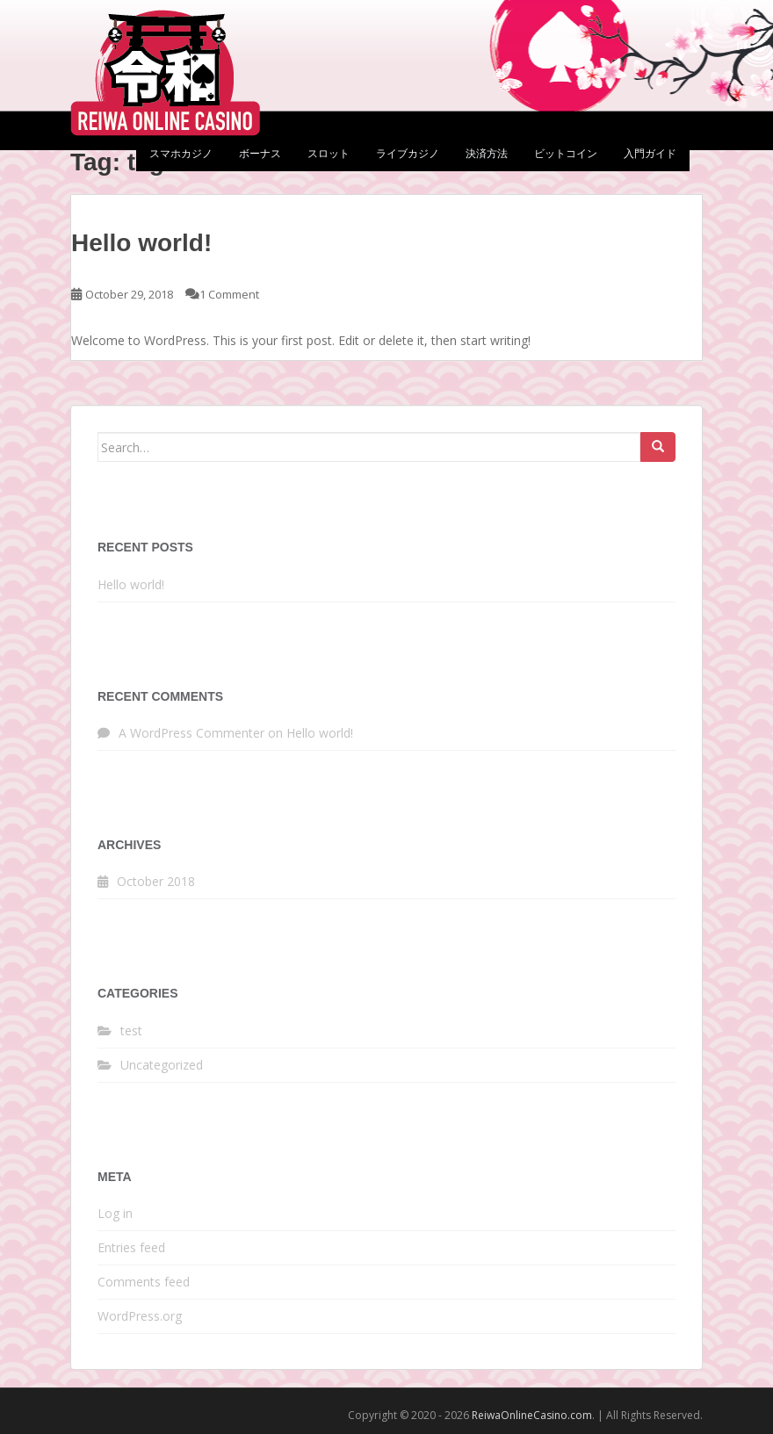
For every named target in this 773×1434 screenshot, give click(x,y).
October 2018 (156, 881)
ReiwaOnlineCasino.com (532, 1415)
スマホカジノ (181, 153)
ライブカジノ (407, 153)
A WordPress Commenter (191, 732)
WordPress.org (140, 1316)
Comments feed (144, 1281)
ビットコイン (565, 153)
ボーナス (260, 153)
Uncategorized (161, 1064)
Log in (115, 1213)
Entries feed (131, 1247)
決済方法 (487, 153)
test (131, 1030)
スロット (328, 153)
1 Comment (229, 294)
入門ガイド (650, 153)
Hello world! (141, 242)
